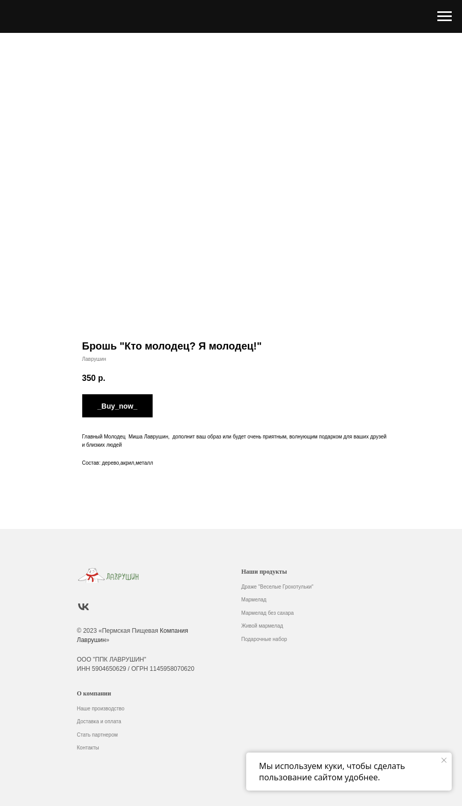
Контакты (88, 747)
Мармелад (254, 599)
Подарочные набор (264, 639)
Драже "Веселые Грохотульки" (277, 587)
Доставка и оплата (99, 721)
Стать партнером (97, 735)
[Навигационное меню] (444, 16)
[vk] (83, 606)
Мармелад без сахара (268, 613)
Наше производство (101, 708)
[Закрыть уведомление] (444, 760)
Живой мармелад (262, 626)
